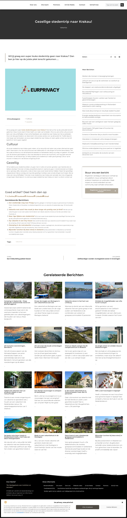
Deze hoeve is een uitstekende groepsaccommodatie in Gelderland (76, 437)
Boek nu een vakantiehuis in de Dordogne (47, 436)
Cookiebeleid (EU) (49, 488)
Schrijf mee (94, 5)
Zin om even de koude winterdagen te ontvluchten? (48, 346)
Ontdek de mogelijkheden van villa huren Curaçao (108, 301)
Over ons (33, 5)
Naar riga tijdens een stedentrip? (22, 216)
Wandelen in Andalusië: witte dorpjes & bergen (99, 139)
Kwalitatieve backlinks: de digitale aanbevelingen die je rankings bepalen (81, 488)
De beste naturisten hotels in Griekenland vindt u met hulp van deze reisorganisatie (17, 437)
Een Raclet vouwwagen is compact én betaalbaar (48, 391)
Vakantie (63, 28)
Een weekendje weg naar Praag (21, 203)
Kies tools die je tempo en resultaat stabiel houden (101, 111)
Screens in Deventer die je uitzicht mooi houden (100, 134)
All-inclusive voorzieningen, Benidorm (14, 346)
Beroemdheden (48, 485)
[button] (122, 502)
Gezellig (29, 122)
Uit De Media (69, 5)
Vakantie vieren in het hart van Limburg (77, 301)
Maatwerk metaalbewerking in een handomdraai (100, 144)
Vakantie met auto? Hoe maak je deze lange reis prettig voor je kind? (36, 209)
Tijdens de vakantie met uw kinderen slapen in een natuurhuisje (14, 392)
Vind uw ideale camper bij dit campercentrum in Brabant (76, 346)
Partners (56, 5)
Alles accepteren (87, 507)
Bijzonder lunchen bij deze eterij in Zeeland (26, 230)
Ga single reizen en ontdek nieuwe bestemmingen (108, 346)
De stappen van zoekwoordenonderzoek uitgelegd (101, 87)
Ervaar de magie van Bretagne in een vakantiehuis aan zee (47, 301)
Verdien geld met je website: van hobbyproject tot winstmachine (64, 491)
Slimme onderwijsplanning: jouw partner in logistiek (101, 148)
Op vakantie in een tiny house (20, 221)
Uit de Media (89, 485)
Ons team (45, 5)
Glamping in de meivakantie (20, 225)
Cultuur (29, 119)
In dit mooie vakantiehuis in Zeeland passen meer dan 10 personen (76, 392)
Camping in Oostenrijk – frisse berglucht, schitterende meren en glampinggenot (17, 302)
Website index (77, 485)
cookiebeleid (20, 512)
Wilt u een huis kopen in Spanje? (107, 391)
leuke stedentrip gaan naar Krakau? (34, 130)
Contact (82, 5)
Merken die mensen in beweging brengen (98, 76)
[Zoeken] (122, 5)
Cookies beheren (111, 507)
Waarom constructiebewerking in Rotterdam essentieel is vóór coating (99, 105)
